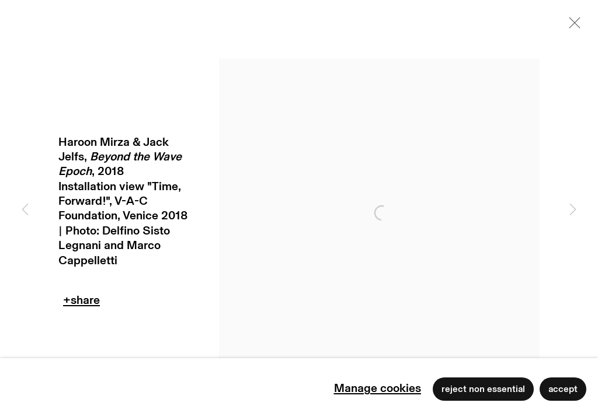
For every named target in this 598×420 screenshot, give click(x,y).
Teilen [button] (81, 303)
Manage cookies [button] (377, 388)
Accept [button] (563, 389)
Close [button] (571, 26)
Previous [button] (25, 210)
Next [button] (573, 210)
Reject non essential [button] (483, 389)
